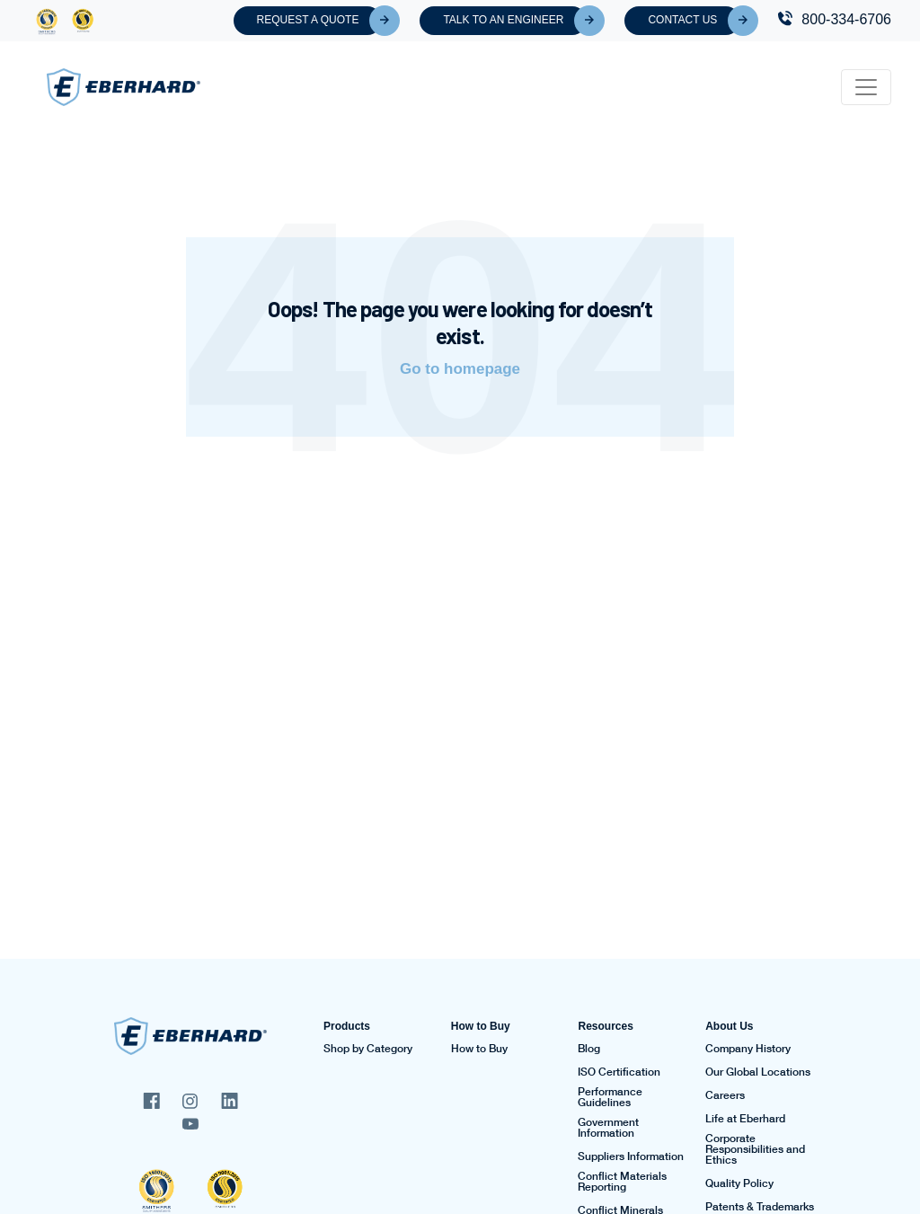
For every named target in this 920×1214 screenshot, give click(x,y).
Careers (725, 1095)
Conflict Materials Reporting (622, 1181)
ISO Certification (619, 1072)
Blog (589, 1048)
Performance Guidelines (610, 1097)
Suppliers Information (631, 1156)
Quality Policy (739, 1183)
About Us (729, 1026)
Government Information (608, 1128)
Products (346, 1026)
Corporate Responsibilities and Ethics (755, 1149)
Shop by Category (367, 1048)
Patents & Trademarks (759, 1206)
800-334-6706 (846, 19)
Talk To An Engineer (515, 20)
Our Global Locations (757, 1072)
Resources (605, 1026)
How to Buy (480, 1026)
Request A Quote (320, 20)
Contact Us (694, 20)
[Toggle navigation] (866, 87)
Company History (748, 1048)
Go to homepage (460, 368)
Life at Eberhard (745, 1118)
